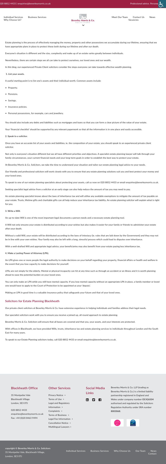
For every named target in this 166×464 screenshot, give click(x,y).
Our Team (141, 450)
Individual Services (13, 17)
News (152, 17)
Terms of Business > (58, 415)
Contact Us (138, 17)
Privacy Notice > (57, 395)
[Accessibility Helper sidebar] (162, 4)
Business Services (37, 17)
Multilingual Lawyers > (59, 426)
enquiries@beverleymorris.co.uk (34, 3)
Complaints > (55, 411)
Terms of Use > (56, 399)
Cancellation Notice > (59, 423)
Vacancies (133, 19)
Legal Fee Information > (60, 418)
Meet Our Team (120, 17)
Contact (152, 453)
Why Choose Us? (12, 19)
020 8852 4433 (19, 410)
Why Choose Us (122, 450)
